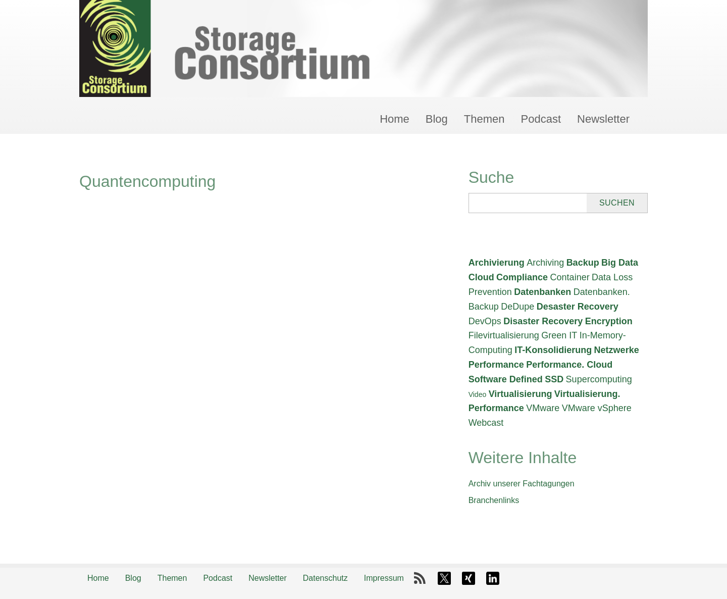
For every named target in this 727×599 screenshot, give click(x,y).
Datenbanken (542, 292)
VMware (542, 408)
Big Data (619, 263)
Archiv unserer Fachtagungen (522, 483)
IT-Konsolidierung (553, 350)
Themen (484, 119)
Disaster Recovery (543, 321)
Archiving (545, 263)
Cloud (481, 277)
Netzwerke (616, 350)
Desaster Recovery (577, 307)
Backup (582, 263)
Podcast (541, 119)
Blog (437, 119)
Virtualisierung (520, 394)
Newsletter (603, 119)
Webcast (486, 423)
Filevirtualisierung (504, 335)
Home (394, 119)
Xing (468, 578)
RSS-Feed (420, 578)
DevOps (485, 321)
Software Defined (506, 379)
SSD (554, 379)
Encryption (609, 321)
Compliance (522, 277)
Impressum (384, 578)
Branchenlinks (494, 500)
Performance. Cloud (569, 365)
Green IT (559, 335)
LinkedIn (493, 578)
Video (478, 394)
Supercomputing (599, 379)
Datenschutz (325, 578)
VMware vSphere (597, 408)
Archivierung (497, 263)
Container (570, 277)
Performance (496, 365)
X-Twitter (444, 578)
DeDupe (517, 307)
